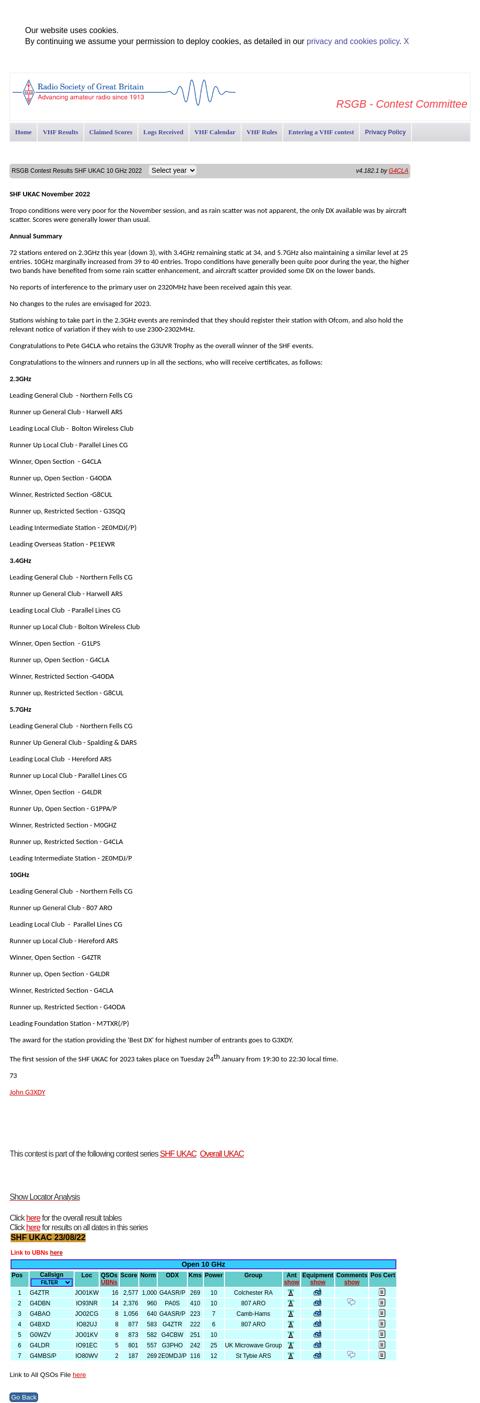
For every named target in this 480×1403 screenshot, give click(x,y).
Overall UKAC (222, 1154)
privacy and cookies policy (353, 41)
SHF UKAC (178, 1154)
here (33, 1218)
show (292, 1282)
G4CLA (398, 170)
